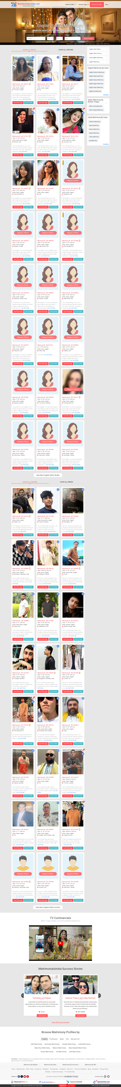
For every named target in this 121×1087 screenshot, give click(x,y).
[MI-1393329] (23, 709)
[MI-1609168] (47, 866)
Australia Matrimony (52, 1044)
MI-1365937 (25, 188)
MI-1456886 (25, 620)
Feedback (45, 1069)
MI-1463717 (74, 84)
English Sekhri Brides (94, 49)
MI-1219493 (74, 829)
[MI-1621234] (23, 500)
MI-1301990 (25, 777)
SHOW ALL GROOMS (66, 50)
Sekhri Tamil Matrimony (95, 106)
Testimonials (54, 1069)
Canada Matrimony (69, 1044)
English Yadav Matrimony (96, 87)
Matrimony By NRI (91, 1064)
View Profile (28, 102)
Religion (67, 35)
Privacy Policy (104, 1069)
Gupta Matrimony (94, 125)
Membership (21, 1069)
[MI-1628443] (48, 657)
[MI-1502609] (47, 381)
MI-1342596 (74, 516)
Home (13, 1069)
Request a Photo (72, 181)
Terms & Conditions (80, 1069)
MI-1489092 (50, 293)
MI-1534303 (50, 188)
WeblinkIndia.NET (105, 1085)
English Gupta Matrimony (96, 76)
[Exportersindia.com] (102, 1082)
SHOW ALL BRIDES (29, 50)
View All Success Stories (60, 1022)
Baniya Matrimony (94, 129)
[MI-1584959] (72, 329)
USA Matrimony (74, 1051)
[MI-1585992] (47, 225)
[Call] (33, 57)
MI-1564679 (74, 777)
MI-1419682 (50, 620)
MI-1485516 (25, 84)
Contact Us (37, 1069)
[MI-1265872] (23, 329)
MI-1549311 (74, 620)
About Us (70, 1069)
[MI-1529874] (73, 709)
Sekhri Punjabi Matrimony (96, 110)
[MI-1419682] (48, 605)
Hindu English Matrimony (96, 57)
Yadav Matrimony (94, 137)
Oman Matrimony (47, 1051)
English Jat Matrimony (95, 91)
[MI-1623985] (48, 761)
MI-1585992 (50, 240)
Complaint (62, 1069)
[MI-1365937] (23, 172)
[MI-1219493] (73, 813)
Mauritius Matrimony (42, 1048)
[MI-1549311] (73, 605)
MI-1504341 (25, 829)
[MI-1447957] (23, 433)
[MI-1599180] (72, 866)
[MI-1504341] (23, 813)
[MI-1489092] (47, 277)
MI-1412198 (50, 516)
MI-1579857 (25, 397)
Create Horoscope (57, 1072)
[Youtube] (24, 1076)
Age (48, 35)
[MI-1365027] (72, 433)
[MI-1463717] (73, 68)
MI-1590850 (25, 568)
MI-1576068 (74, 240)
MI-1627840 (25, 881)
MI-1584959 (74, 345)
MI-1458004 (74, 293)
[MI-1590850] (23, 552)
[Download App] (105, 1076)
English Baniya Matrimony (96, 80)
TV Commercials (69, 1072)
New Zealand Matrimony (77, 1048)
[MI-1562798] (23, 277)
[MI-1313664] (48, 68)
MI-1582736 (50, 568)
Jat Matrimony (93, 140)
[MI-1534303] (48, 172)
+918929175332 (71, 1076)
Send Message (18, 102)
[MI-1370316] (48, 120)
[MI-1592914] (72, 172)
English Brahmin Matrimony (96, 72)
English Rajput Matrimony (96, 83)
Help (107, 4)
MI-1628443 (50, 673)
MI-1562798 (25, 293)
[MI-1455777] (72, 381)
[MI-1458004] (72, 277)
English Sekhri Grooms (95, 53)
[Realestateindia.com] (47, 1082)
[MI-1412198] (48, 500)
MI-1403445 (50, 449)
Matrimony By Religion (31, 1064)
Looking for (30, 35)
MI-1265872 (25, 345)
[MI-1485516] (23, 68)
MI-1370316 (50, 136)
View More (106, 94)
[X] (22, 1076)
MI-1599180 (74, 881)
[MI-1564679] (73, 761)
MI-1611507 (74, 136)
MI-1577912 (25, 136)
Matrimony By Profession (71, 1064)
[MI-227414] (47, 329)
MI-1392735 (50, 725)
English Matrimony (94, 62)
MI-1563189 (74, 673)
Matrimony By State (51, 1064)
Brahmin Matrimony (94, 121)
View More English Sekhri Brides (47, 475)
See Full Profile (27, 99)
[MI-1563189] (73, 657)
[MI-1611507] (73, 120)
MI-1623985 (50, 777)
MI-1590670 (25, 240)
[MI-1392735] (48, 709)
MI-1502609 (50, 397)
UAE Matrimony (36, 1044)
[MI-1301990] (23, 761)
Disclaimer (95, 1069)
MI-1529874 (74, 725)
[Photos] (33, 109)
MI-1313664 (50, 84)
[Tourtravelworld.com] (74, 1082)
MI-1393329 (25, 725)
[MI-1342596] (73, 500)
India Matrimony (84, 1044)
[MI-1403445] (47, 433)
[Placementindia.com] (19, 1082)
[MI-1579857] (23, 381)
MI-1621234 (25, 516)
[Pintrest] (27, 1076)
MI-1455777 (74, 397)
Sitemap (47, 1072)
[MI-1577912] (23, 120)
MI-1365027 (74, 449)
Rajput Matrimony (94, 133)
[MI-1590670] (23, 225)
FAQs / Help (29, 1069)
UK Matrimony (61, 1051)
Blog (89, 1069)
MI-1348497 (50, 829)
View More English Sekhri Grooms (48, 907)
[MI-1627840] (23, 866)
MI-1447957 (25, 449)
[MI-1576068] (72, 225)
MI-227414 (49, 345)
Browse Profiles (71, 4)
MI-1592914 (74, 188)
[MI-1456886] (23, 605)
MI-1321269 (25, 673)
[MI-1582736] (48, 552)
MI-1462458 (74, 568)
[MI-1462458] (73, 552)
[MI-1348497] (48, 813)
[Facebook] (19, 1076)
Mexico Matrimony (59, 1048)
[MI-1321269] (23, 657)
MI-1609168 (50, 881)
